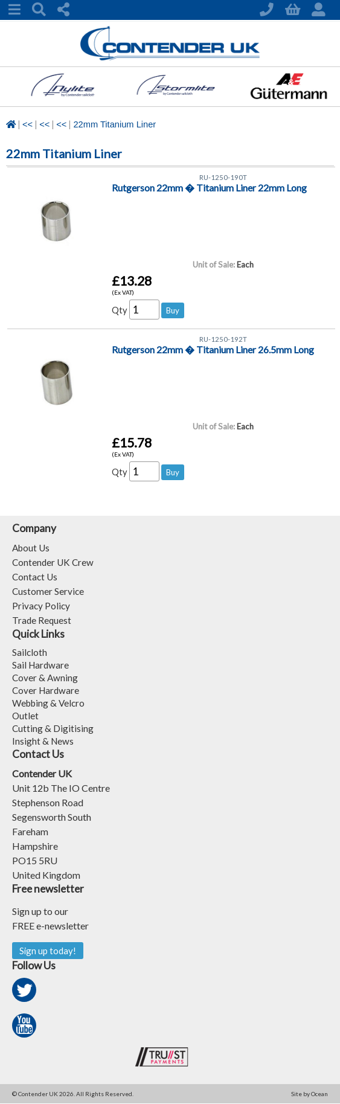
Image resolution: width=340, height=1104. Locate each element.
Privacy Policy (41, 605)
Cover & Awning (45, 677)
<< (27, 124)
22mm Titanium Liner (114, 124)
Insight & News (43, 740)
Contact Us (35, 576)
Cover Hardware (47, 690)
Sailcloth (30, 652)
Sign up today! (48, 951)
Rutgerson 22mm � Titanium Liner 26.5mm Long (213, 350)
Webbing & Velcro (50, 702)
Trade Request (42, 620)
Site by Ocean (309, 1094)
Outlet (25, 715)
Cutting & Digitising (53, 728)
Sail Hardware (41, 664)
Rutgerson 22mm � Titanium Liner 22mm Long (209, 188)
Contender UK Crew (54, 562)
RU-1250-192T (223, 339)
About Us (32, 547)
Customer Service (48, 591)
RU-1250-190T (223, 177)
